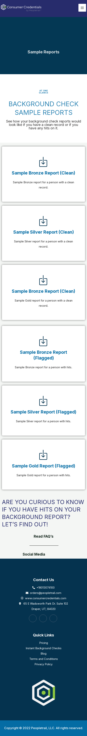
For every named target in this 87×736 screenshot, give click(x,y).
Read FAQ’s (43, 536)
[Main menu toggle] (82, 7)
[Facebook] (33, 618)
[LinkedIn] (53, 618)
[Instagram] (43, 618)
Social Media (34, 554)
